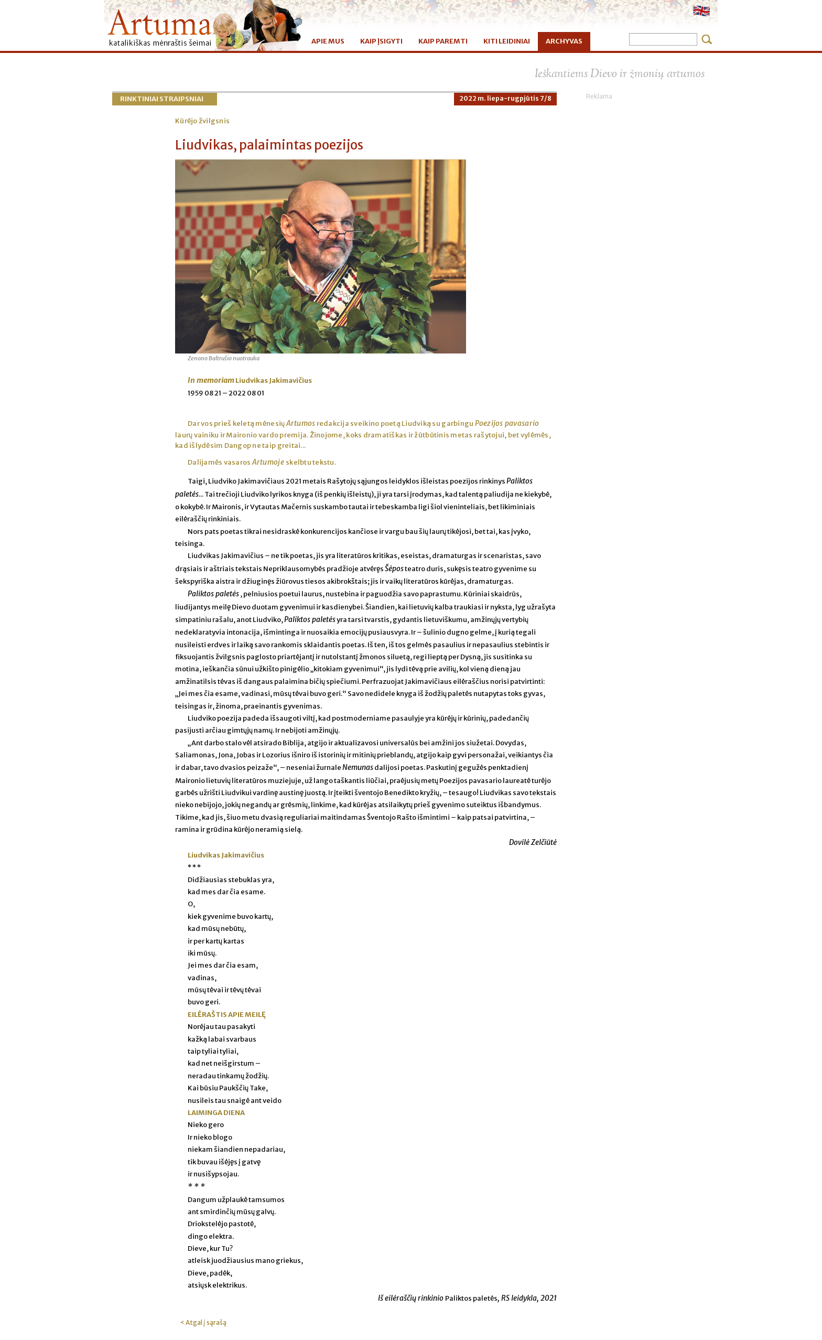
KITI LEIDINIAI (506, 41)
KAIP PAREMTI (443, 41)
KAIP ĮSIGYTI (381, 41)
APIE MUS (327, 41)
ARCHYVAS (564, 41)
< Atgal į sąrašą (203, 1322)
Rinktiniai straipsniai (161, 98)
